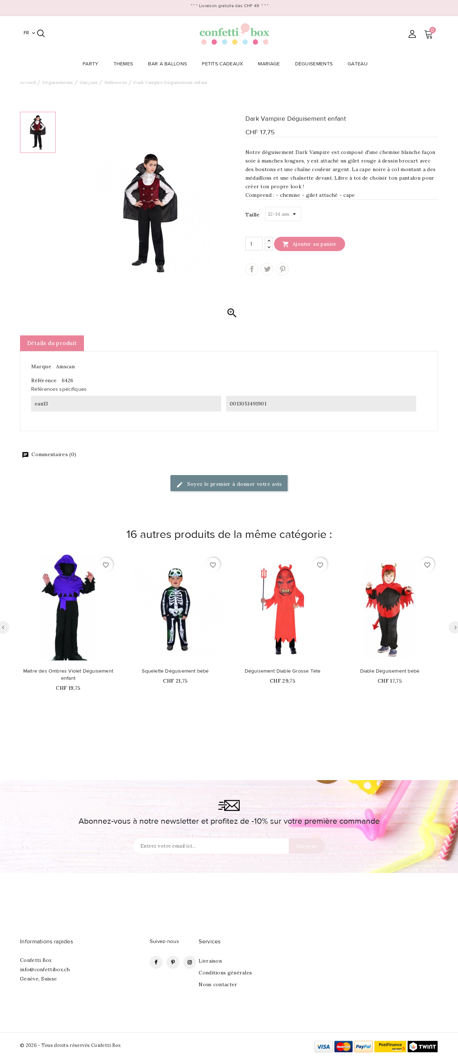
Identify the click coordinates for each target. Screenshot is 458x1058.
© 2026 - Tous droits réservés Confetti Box (70, 1045)
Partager (252, 269)
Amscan (65, 366)
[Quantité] (254, 243)
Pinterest (282, 269)
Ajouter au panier (309, 244)
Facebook (156, 962)
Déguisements (316, 64)
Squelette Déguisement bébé (175, 671)
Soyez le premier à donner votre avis (229, 484)
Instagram (189, 962)
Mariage (271, 64)
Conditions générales (225, 972)
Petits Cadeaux (224, 64)
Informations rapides (46, 941)
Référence (44, 380)
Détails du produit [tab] (52, 343)
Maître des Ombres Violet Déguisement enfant (68, 675)
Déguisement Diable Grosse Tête (283, 671)
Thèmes (126, 64)
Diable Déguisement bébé (390, 671)
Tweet (267, 269)
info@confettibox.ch (45, 969)
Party (93, 64)
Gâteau (360, 64)
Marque (41, 366)
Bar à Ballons (169, 64)
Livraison (210, 961)
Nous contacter (218, 984)
